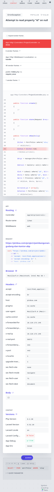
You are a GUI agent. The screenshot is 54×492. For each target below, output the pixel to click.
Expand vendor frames (15, 36)
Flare (45, 490)
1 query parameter (14, 473)
